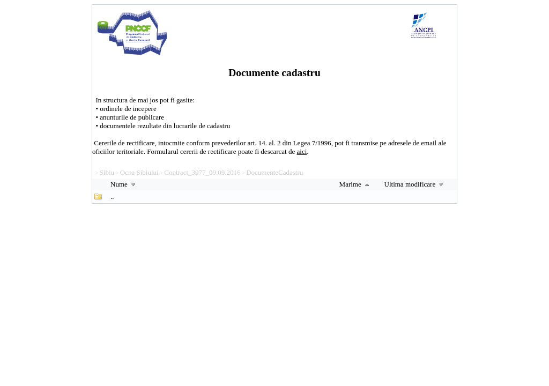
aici (302, 151)
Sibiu (107, 172)
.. (112, 196)
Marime (355, 184)
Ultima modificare (415, 184)
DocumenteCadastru (274, 172)
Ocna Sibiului (139, 172)
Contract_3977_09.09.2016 (202, 172)
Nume (124, 184)
